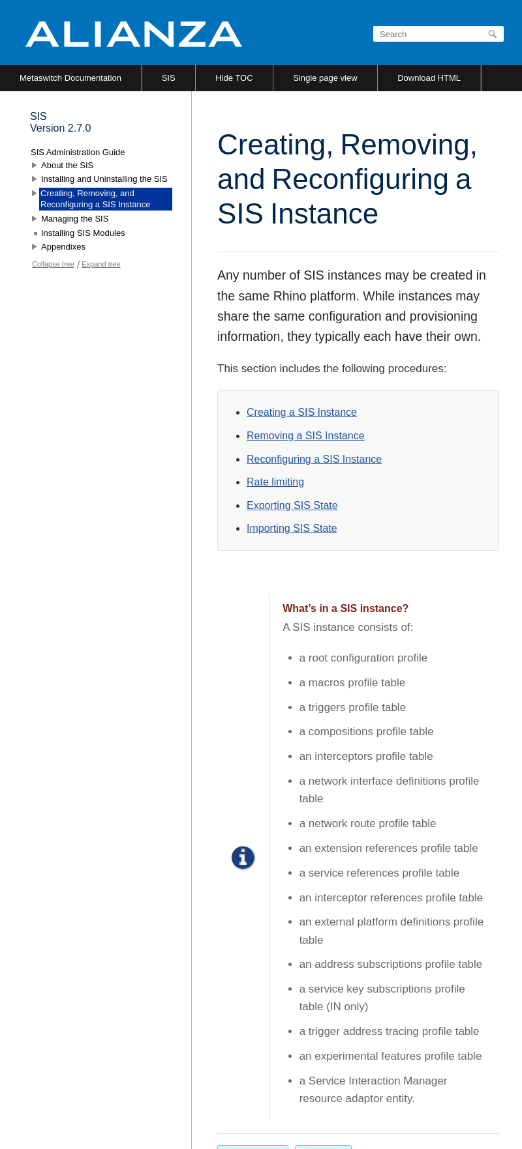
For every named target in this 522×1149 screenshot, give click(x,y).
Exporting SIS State (292, 505)
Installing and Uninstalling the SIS (104, 179)
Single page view (325, 78)
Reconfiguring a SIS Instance (314, 459)
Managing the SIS (74, 219)
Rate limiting (275, 481)
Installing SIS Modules (83, 233)
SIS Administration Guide (78, 152)
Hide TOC (234, 78)
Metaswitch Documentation (70, 78)
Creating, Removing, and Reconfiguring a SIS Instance (95, 199)
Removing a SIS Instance (306, 435)
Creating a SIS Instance (302, 412)
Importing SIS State (292, 528)
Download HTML (429, 78)
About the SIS (67, 165)
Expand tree (101, 264)
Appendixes (63, 247)
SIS (169, 78)
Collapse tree (53, 264)
